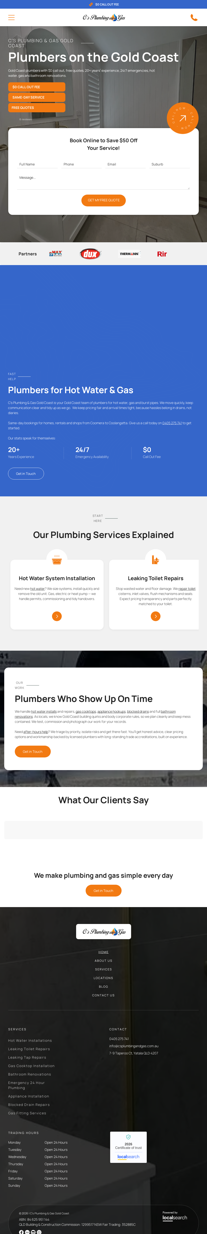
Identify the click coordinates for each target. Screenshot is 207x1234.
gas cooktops (86, 711)
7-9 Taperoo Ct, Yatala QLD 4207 (133, 1053)
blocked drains (138, 711)
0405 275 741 (172, 423)
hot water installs (44, 711)
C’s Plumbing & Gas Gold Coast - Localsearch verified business (128, 1147)
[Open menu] (11, 17)
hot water (37, 588)
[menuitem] (103, 954)
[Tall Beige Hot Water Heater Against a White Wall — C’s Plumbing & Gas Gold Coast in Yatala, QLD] (103, 322)
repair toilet (187, 588)
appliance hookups (111, 711)
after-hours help (35, 731)
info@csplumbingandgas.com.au (133, 1046)
